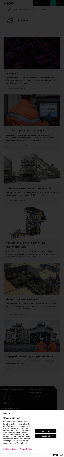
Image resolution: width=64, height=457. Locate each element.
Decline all (46, 436)
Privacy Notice (26, 449)
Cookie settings (9, 449)
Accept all (46, 431)
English (6, 413)
